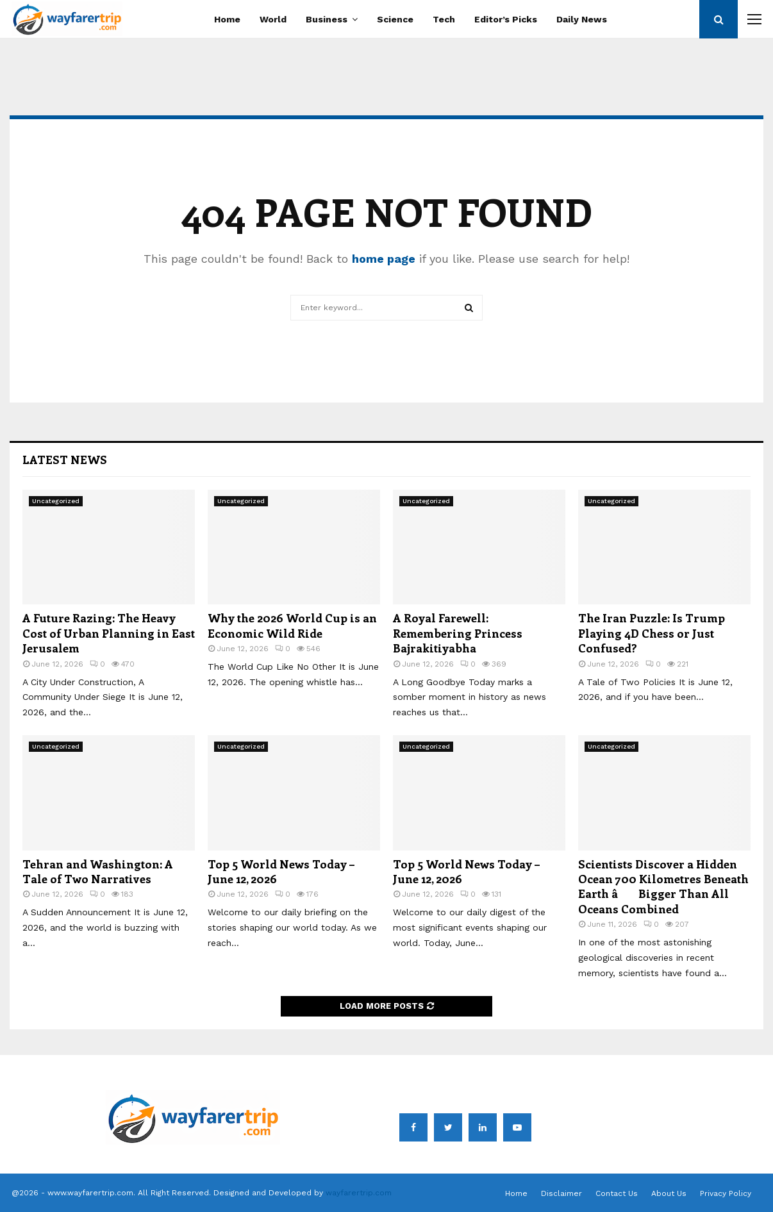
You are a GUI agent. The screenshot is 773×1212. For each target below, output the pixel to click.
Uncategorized (55, 500)
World (273, 19)
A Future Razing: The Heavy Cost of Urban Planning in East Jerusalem (108, 633)
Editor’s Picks (505, 19)
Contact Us (616, 1193)
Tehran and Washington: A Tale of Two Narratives (97, 871)
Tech (444, 19)
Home (227, 19)
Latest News (64, 459)
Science (395, 19)
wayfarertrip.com (359, 1192)
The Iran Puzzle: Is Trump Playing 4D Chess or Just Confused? (651, 633)
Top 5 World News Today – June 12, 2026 (281, 871)
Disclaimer (561, 1193)
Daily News (581, 19)
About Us (668, 1193)
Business (326, 19)
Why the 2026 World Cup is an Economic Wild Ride (292, 625)
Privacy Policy (725, 1193)
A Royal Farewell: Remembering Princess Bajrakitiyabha (457, 633)
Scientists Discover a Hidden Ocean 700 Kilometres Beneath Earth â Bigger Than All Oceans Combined (663, 886)
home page (383, 258)
